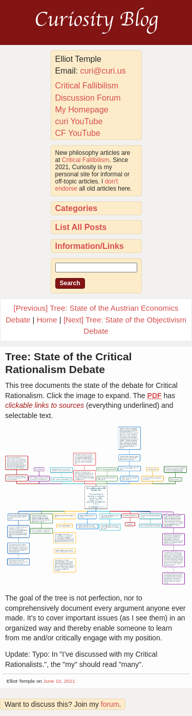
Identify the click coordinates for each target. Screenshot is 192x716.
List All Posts (81, 227)
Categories (76, 208)
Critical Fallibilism (87, 85)
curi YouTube (79, 121)
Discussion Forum (88, 98)
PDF (154, 395)
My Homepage (82, 109)
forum (110, 704)
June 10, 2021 (59, 681)
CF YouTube (77, 133)
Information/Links (89, 246)
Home (47, 319)
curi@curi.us (102, 70)
